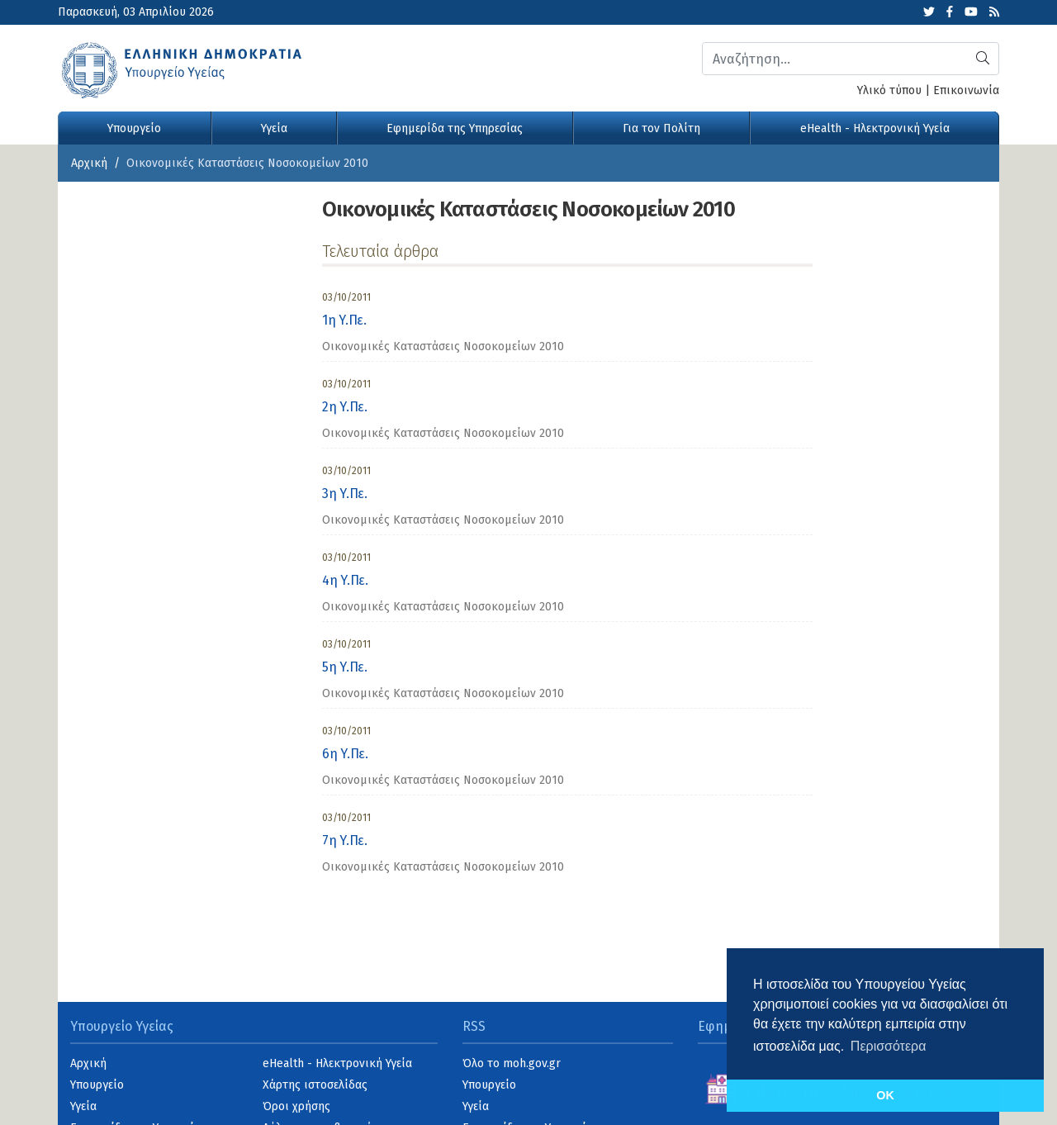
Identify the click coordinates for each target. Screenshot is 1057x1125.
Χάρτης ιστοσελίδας (315, 1085)
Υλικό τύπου (889, 90)
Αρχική (89, 163)
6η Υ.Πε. (344, 754)
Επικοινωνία (966, 90)
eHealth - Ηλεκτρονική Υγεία (875, 128)
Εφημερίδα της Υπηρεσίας (454, 128)
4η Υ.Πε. (344, 580)
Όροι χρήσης (296, 1106)
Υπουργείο (134, 128)
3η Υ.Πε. (344, 493)
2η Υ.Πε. (344, 407)
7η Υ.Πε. (344, 840)
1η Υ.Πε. (344, 320)
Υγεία (274, 128)
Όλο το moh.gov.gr (511, 1063)
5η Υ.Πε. (344, 667)
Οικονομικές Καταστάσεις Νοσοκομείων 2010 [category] (443, 346)
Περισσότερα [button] (889, 1046)
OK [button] (885, 1095)
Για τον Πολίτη (661, 128)
